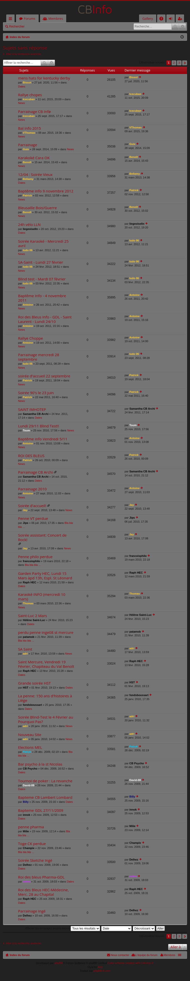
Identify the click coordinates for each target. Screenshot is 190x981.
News (21, 102)
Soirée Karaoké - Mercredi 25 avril (43, 243)
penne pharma (31, 827)
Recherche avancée (182, 26)
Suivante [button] (184, 62)
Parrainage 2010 (32, 489)
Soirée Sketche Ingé (35, 860)
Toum (26, 430)
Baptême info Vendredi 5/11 (42, 439)
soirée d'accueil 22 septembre (44, 376)
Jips (25, 522)
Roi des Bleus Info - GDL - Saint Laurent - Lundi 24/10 (45, 319)
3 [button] (179, 62)
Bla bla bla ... (33, 564)
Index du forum (20, 955)
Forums (29, 18)
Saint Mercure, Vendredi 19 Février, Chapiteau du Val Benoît (46, 664)
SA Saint (25, 649)
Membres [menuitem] (169, 955)
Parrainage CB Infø (34, 111)
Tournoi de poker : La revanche (45, 781)
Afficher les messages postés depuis (62, 928)
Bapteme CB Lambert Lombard (45, 797)
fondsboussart (32, 704)
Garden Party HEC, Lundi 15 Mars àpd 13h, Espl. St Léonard (45, 575)
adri (25, 653)
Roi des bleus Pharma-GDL (41, 877)
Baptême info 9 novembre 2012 (45, 191)
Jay (25, 510)
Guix (26, 149)
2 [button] (174, 62)
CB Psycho (30, 768)
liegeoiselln (30, 228)
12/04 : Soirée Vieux (35, 174)
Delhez (27, 864)
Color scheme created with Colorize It (130, 963)
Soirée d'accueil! (32, 505)
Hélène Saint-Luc (34, 620)
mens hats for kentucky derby (44, 78)
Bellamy (28, 178)
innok (26, 814)
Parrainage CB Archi (35, 472)
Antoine (28, 304)
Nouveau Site (29, 734)
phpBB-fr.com (102, 970)
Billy (26, 801)
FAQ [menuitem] (163, 19)
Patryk (27, 751)
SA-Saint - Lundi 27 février (40, 262)
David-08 (28, 785)
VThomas (29, 132)
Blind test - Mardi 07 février (42, 279)
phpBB (59, 963)
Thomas (28, 603)
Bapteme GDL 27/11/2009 (40, 810)
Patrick (27, 195)
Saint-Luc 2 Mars (32, 615)
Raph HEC (29, 582)
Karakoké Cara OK (34, 157)
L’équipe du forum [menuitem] (146, 955)
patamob (28, 636)
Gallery (147, 18)
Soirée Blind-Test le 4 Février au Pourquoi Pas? (45, 719)
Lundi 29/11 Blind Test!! (38, 426)
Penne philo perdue (35, 556)
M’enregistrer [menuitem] (181, 19)
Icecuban (29, 99)
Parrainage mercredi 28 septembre (38, 357)
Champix (28, 848)
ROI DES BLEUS (31, 455)
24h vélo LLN (29, 224)
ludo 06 (28, 250)
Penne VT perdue (33, 518)
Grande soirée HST (34, 683)
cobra (26, 881)
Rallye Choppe (30, 338)
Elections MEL (30, 747)
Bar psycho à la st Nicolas (40, 764)
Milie (26, 831)
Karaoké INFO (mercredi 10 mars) (41, 596)
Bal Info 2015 (29, 128)
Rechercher (17, 26)
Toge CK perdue (32, 843)
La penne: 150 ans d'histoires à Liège (45, 698)
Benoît (27, 162)
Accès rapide (11, 19)
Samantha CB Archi (35, 413)
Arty (100, 967)
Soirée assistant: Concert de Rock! (42, 537)
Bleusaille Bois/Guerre (37, 207)
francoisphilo (31, 561)
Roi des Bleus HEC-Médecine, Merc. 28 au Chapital (43, 892)
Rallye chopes (30, 94)
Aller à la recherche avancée (23, 53)
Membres (55, 18)
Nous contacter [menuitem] (120, 955)
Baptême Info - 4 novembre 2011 (42, 298)
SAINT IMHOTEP (32, 409)
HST (25, 687)
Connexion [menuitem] (171, 19)
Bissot (27, 82)
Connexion (39, 26)
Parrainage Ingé (32, 911)
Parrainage (27, 144)
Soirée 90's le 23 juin (36, 392)
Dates (21, 86)
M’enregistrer (62, 26)
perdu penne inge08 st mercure (45, 632)
